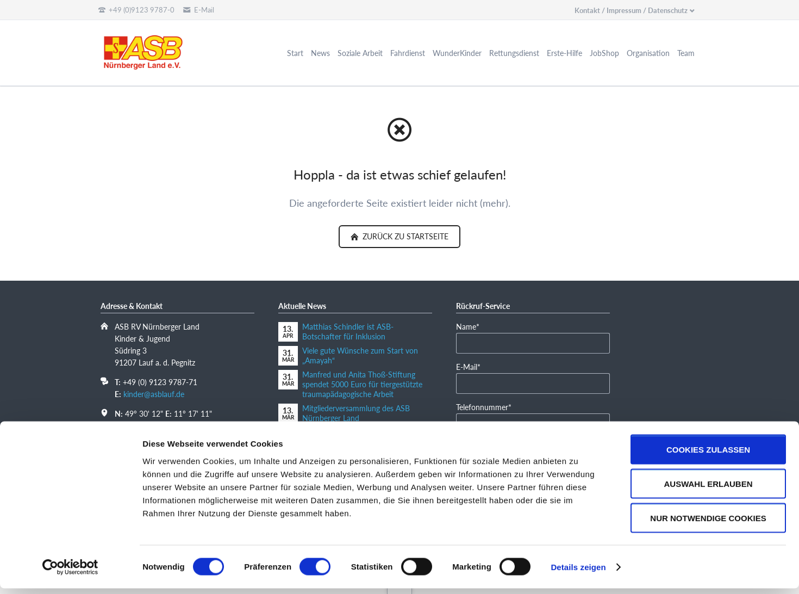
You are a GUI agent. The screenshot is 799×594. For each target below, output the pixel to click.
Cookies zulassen (708, 455)
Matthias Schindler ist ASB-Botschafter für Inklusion (348, 331)
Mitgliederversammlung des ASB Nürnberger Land (356, 413)
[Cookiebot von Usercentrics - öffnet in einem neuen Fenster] (70, 573)
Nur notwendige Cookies (708, 523)
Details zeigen (578, 572)
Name (472, 326)
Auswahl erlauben (708, 489)
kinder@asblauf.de (153, 394)
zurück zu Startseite (404, 236)
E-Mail (472, 366)
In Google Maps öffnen (153, 425)
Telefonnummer (483, 406)
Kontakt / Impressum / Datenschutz (631, 10)
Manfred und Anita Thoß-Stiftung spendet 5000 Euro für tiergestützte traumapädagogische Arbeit (362, 384)
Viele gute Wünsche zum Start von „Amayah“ (360, 355)
